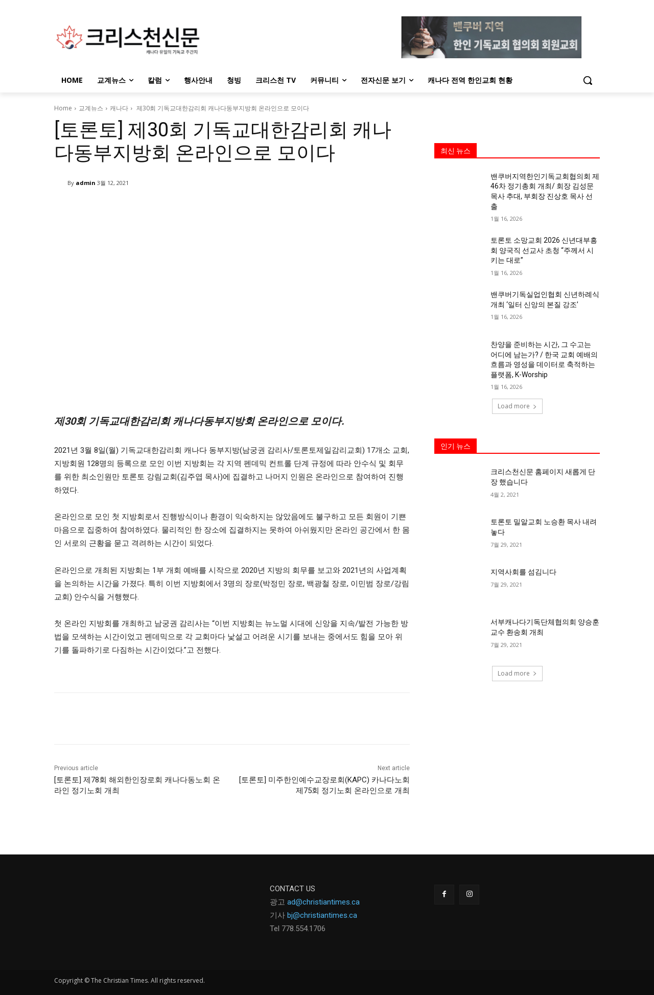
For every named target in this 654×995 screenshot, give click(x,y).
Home (63, 108)
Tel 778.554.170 (295, 928)
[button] (587, 80)
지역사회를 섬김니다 (523, 572)
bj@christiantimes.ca (322, 915)
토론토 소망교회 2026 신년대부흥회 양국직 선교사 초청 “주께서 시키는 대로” (544, 250)
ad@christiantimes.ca (323, 902)
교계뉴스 (91, 108)
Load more (517, 406)
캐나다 (119, 108)
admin (86, 183)
